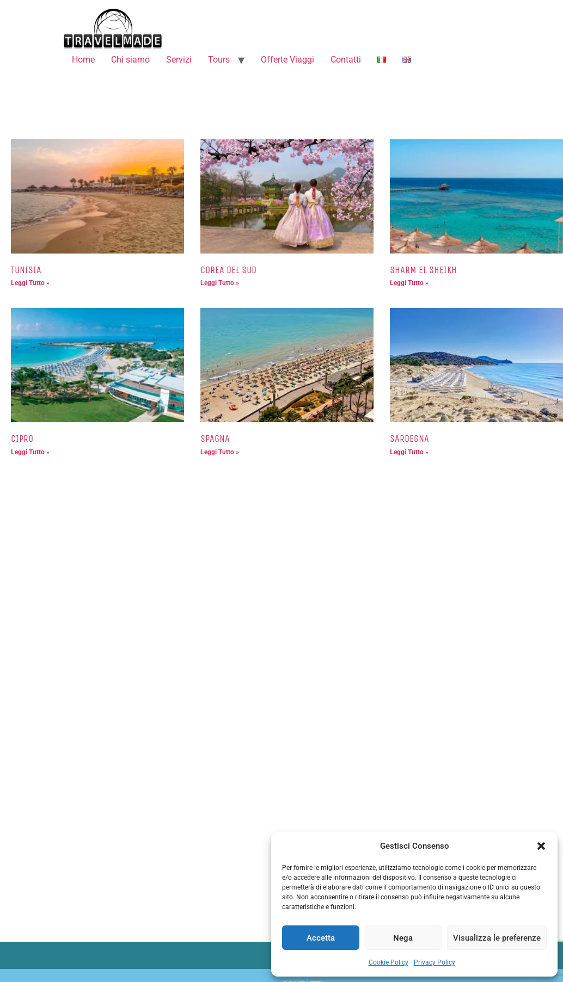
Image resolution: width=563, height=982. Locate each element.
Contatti (346, 59)
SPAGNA (215, 438)
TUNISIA (26, 270)
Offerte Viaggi (287, 59)
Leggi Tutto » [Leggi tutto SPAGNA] (219, 452)
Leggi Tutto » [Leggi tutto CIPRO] (30, 452)
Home (83, 59)
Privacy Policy (434, 962)
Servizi (179, 59)
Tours (219, 59)
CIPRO (22, 438)
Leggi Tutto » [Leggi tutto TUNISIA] (30, 283)
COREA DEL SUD (228, 270)
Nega (403, 938)
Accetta (321, 938)
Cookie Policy (388, 962)
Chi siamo (130, 59)
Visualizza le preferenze (497, 938)
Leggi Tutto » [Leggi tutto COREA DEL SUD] (219, 283)
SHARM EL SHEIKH (423, 270)
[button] (541, 846)
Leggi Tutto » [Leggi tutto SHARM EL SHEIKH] (409, 283)
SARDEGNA (409, 438)
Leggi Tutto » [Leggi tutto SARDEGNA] (409, 452)
